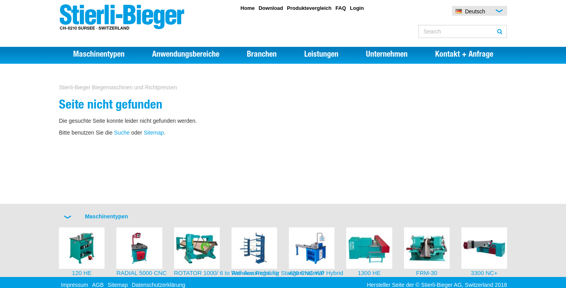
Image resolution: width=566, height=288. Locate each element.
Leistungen (321, 55)
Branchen (262, 55)
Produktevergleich (309, 8)
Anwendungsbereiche (185, 55)
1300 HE (369, 273)
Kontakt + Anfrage (464, 55)
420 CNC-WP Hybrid (316, 273)
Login (357, 8)
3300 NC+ (484, 273)
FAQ (341, 8)
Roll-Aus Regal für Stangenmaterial (278, 273)
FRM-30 (426, 273)
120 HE (82, 273)
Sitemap (154, 132)
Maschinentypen (99, 55)
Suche (122, 132)
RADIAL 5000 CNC (141, 273)
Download (271, 8)
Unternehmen (387, 55)
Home (248, 8)
